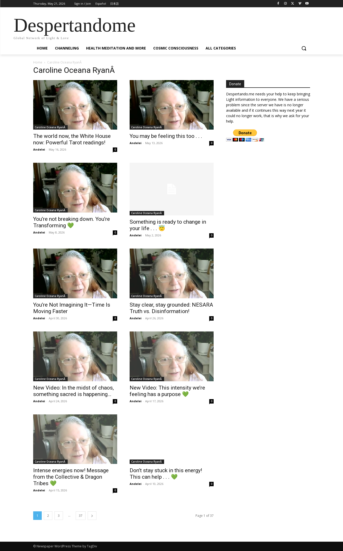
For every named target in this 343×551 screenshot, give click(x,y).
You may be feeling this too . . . (166, 136)
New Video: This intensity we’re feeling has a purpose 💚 (167, 391)
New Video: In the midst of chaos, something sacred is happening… (73, 391)
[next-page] (92, 515)
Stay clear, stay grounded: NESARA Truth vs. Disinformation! (171, 308)
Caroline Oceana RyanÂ (50, 127)
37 (80, 515)
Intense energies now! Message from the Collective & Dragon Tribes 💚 (71, 476)
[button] (304, 48)
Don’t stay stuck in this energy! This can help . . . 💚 (166, 473)
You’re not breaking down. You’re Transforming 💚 (71, 222)
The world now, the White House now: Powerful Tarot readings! (72, 139)
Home (37, 62)
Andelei (39, 149)
